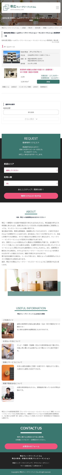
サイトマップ (27, 463)
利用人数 (8, 177)
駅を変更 (31, 112)
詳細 (48, 82)
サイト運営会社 (26, 465)
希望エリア (9, 163)
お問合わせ (37, 465)
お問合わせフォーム (31, 446)
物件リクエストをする (31, 195)
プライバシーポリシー (41, 463)
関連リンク (16, 463)
